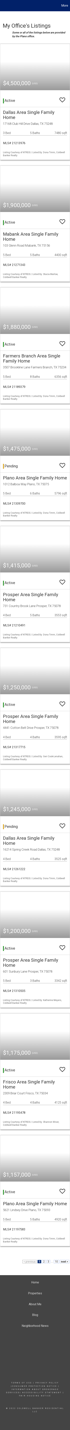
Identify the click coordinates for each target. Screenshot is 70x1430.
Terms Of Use (21, 1383)
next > (64, 1261)
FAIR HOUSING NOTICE (35, 1396)
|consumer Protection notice (34, 1386)
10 (56, 1261)
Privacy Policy (47, 1383)
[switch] (62, 98)
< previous (30, 1261)
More (64, 5)
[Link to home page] (3, 5)
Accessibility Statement (42, 1393)
